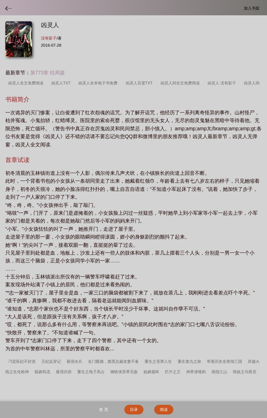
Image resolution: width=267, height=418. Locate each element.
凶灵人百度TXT (140, 83)
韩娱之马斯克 (244, 372)
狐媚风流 (42, 372)
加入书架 (253, 8)
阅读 (164, 409)
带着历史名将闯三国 (224, 361)
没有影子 (49, 38)
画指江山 (219, 372)
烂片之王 (172, 372)
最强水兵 (74, 361)
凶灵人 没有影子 (223, 83)
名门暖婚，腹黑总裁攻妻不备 (113, 361)
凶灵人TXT (62, 83)
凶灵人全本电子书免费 (99, 83)
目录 (134, 409)
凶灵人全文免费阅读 (27, 83)
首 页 (103, 409)
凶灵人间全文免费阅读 (181, 83)
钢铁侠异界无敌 (124, 372)
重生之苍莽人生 (158, 361)
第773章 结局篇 (47, 72)
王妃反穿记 (51, 361)
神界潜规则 (196, 372)
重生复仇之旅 (189, 361)
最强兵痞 (64, 372)
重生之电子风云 (91, 372)
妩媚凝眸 (151, 372)
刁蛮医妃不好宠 (22, 361)
